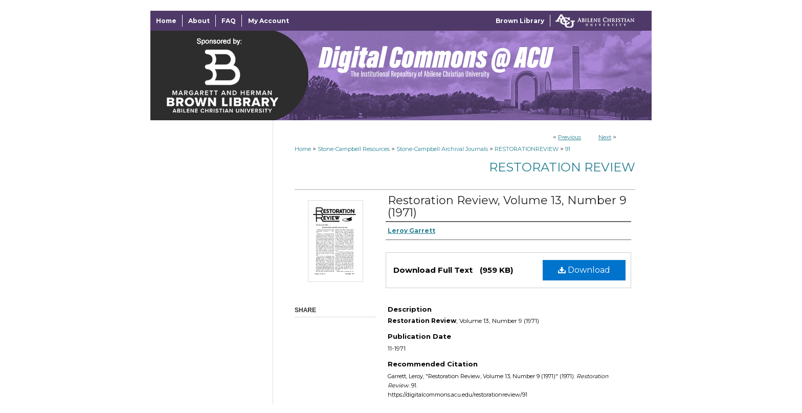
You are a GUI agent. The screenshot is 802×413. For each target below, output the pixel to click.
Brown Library (520, 21)
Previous (569, 137)
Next (604, 137)
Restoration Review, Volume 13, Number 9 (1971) (507, 206)
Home (303, 149)
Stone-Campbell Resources (354, 149)
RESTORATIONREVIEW (527, 149)
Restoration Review (562, 167)
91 (567, 149)
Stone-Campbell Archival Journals (442, 149)
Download (584, 270)
